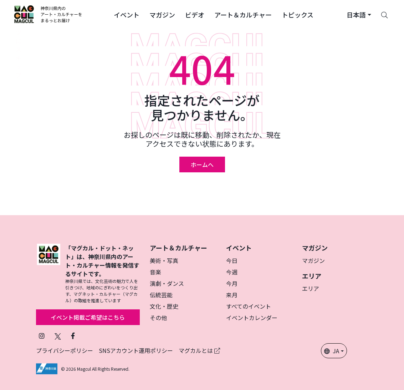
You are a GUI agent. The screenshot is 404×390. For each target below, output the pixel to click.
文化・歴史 (164, 306)
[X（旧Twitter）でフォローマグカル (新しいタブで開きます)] (58, 335)
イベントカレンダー (251, 317)
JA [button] (331, 350)
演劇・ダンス (167, 283)
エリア (310, 288)
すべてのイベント (248, 306)
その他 (158, 317)
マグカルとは (199, 350)
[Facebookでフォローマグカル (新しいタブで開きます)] (73, 335)
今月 (231, 283)
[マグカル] (48, 274)
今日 (231, 260)
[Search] (384, 14)
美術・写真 (164, 260)
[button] (126, 14)
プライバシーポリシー (64, 350)
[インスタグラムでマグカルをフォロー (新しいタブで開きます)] (41, 335)
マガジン (313, 260)
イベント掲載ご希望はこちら (88, 317)
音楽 (155, 272)
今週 (231, 272)
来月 (231, 294)
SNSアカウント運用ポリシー (136, 350)
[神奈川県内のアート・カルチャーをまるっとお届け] (48, 14)
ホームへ (202, 164)
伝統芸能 (161, 294)
